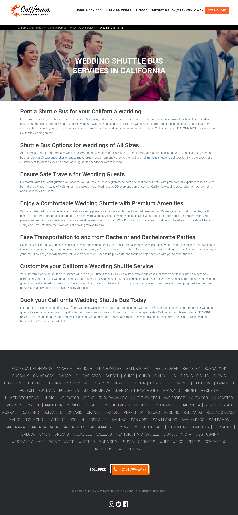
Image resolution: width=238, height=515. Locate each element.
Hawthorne (148, 390)
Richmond (34, 419)
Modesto (142, 405)
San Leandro (165, 419)
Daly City (100, 383)
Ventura (124, 434)
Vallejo (104, 434)
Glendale (124, 390)
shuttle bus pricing (65, 317)
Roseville (97, 419)
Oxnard (112, 412)
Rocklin (77, 419)
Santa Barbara (43, 427)
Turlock (27, 434)
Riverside (56, 419)
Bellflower (167, 368)
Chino (144, 376)
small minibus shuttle (153, 157)
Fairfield (225, 383)
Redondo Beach (221, 412)
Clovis (219, 376)
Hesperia (209, 390)
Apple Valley (109, 368)
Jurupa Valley (113, 397)
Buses (78, 10)
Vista (186, 434)
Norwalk (10, 412)
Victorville (148, 434)
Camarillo (68, 376)
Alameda (20, 368)
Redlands (193, 412)
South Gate (153, 427)
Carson (112, 376)
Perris (130, 412)
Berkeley (191, 368)
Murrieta (191, 405)
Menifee (73, 405)
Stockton (177, 427)
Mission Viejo (117, 405)
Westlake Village (28, 441)
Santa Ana (15, 427)
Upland (62, 434)
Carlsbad (92, 376)
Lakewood (198, 397)
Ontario (75, 412)
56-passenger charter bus (56, 157)
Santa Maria (100, 427)
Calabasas (91, 119)
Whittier (87, 441)
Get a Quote (217, 10)
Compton (12, 383)
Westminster (61, 441)
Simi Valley (126, 427)
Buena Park (215, 368)
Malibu (56, 119)
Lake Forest (173, 397)
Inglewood (69, 397)
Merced (93, 405)
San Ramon (219, 419)
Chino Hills (165, 376)
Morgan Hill (167, 405)
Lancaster (222, 397)
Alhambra (42, 368)
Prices (141, 10)
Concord (34, 383)
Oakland (31, 412)
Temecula (200, 427)
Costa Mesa (76, 383)
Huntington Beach (23, 397)
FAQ (120, 449)
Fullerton (69, 390)
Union (44, 434)
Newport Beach (219, 405)
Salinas (118, 419)
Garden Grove (97, 390)
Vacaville (82, 434)
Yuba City (108, 441)
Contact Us (159, 10)
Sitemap (135, 449)
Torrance (223, 427)
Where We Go (171, 441)
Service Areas (120, 10)
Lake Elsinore (144, 397)
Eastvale (159, 383)
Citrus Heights (194, 376)
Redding (171, 412)
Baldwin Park (138, 368)
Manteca (53, 405)
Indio (49, 397)
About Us (103, 449)
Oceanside (53, 412)
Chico (129, 376)
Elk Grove (203, 383)
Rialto (14, 419)
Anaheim (64, 368)
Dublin (139, 383)
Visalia (170, 434)
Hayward (171, 390)
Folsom (27, 390)
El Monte (181, 383)
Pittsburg (150, 412)
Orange (94, 412)
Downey (121, 383)
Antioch (84, 368)
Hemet (190, 390)
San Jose (139, 419)
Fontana (46, 390)
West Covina (207, 434)
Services (95, 10)
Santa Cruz (73, 427)
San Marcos (192, 419)
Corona (54, 383)
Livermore (13, 405)
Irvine (88, 397)
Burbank (20, 376)
